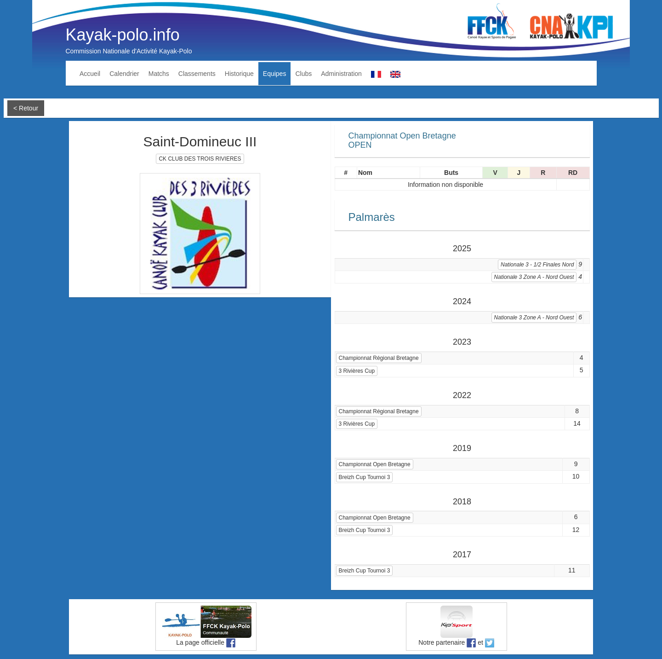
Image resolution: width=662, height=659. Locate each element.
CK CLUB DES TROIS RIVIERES (200, 159)
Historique (239, 73)
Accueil (90, 73)
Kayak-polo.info (123, 34)
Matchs (158, 73)
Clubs (303, 73)
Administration (341, 73)
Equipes (274, 73)
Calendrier (124, 73)
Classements (197, 73)
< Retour (25, 108)
